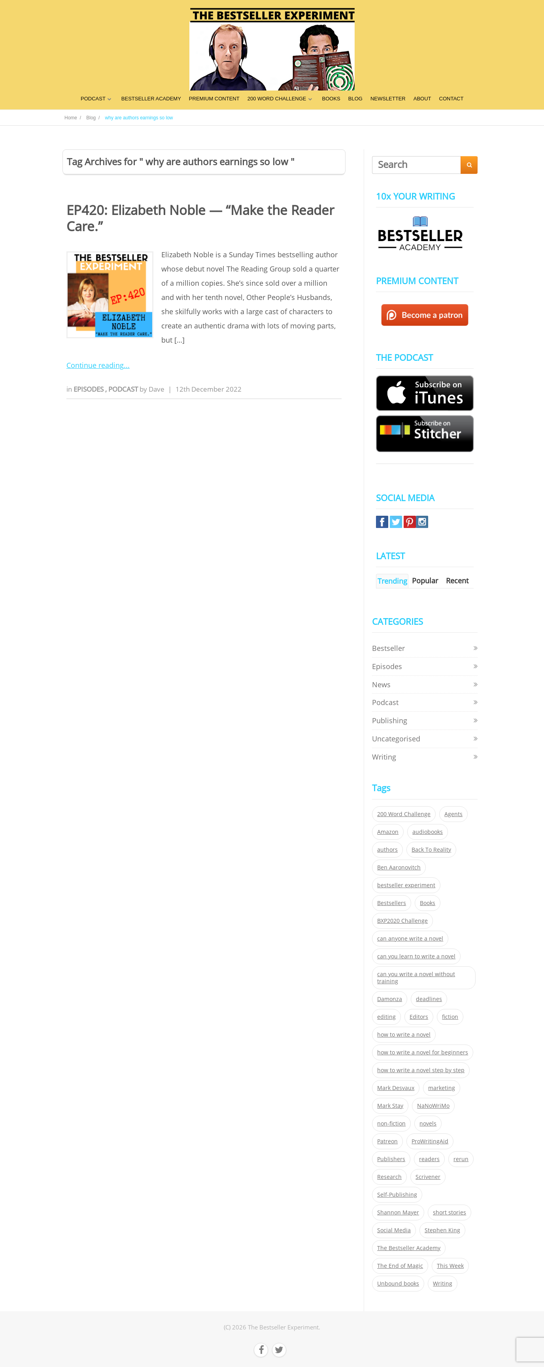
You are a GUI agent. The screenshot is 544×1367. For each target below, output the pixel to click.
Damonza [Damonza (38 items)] (389, 999)
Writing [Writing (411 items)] (442, 1283)
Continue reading (95, 365)
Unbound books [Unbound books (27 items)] (398, 1283)
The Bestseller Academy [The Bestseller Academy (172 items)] (408, 1248)
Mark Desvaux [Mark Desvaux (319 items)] (395, 1088)
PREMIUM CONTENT (214, 99)
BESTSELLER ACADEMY (151, 99)
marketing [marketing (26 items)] (441, 1088)
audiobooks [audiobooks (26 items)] (427, 831)
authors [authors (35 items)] (387, 849)
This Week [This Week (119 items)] (450, 1265)
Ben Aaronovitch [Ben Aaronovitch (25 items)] (399, 867)
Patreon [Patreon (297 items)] (387, 1141)
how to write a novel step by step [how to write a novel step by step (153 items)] (421, 1070)
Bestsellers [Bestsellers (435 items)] (391, 903)
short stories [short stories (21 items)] (449, 1212)
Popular (425, 580)
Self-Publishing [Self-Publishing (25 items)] (397, 1194)
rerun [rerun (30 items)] (460, 1159)
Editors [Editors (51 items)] (419, 1016)
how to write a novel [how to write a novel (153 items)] (404, 1034)
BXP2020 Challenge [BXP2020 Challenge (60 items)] (402, 920)
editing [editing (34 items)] (386, 1016)
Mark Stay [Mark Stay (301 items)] (390, 1105)
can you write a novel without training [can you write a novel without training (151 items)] (416, 978)
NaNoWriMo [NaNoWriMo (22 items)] (433, 1105)
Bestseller (388, 648)
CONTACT (451, 99)
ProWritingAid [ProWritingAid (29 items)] (430, 1141)
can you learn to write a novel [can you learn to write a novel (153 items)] (416, 956)
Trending (392, 581)
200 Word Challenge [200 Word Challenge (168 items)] (404, 814)
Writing (384, 757)
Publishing (389, 720)
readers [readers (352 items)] (429, 1159)
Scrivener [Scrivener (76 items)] (428, 1176)
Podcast (124, 389)
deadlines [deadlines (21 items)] (429, 999)
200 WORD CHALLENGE (276, 99)
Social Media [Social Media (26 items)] (394, 1230)
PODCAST (93, 99)
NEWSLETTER (388, 99)
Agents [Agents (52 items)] (453, 814)
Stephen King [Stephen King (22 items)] (442, 1230)
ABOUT (422, 99)
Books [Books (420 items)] (427, 903)
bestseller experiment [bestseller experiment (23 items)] (406, 885)
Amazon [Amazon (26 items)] (388, 831)
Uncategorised (396, 738)
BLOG (355, 99)
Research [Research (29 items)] (389, 1176)
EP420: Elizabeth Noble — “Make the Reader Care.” (200, 218)
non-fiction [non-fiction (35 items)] (391, 1123)
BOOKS (331, 99)
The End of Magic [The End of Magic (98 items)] (400, 1265)
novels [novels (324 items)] (427, 1123)
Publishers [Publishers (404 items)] (391, 1159)
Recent (457, 580)
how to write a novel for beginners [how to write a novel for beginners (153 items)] (422, 1052)
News (381, 684)
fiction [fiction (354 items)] (450, 1016)
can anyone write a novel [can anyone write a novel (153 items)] (410, 938)
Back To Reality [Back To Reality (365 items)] (431, 849)
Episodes (89, 389)
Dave (156, 389)
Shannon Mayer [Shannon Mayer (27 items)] (398, 1212)
